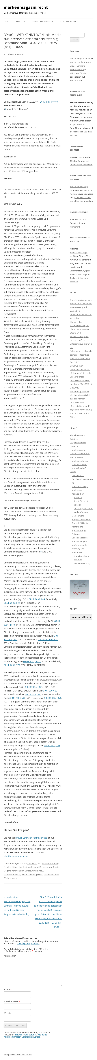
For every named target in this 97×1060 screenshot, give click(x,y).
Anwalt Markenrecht (42, 21)
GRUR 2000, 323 (33, 694)
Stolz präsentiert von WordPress (18, 1054)
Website (8, 1013)
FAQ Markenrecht (78, 442)
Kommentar (10, 955)
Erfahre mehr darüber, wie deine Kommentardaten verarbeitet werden (25, 1035)
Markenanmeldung (12, 874)
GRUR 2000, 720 (17, 698)
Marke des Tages (80, 461)
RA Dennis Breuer (50, 863)
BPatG (40, 870)
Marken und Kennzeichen (40, 867)
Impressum (21, 21)
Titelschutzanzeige (78, 252)
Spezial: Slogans (79, 541)
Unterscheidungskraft (32, 874)
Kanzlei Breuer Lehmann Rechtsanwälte (80, 66)
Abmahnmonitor (77, 435)
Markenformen (81, 512)
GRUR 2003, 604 (12, 602)
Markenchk (75, 226)
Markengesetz (78, 450)
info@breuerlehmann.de (15, 856)
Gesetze (74, 446)
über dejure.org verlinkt (28, 943)
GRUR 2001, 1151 (32, 661)
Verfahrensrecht (79, 545)
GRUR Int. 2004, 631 (48, 639)
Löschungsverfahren (83, 508)
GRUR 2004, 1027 (33, 687)
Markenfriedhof (79, 464)
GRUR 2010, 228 (52, 745)
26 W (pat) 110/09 (49, 101)
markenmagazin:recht (26, 7)
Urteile (73, 471)
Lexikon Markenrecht (80, 453)
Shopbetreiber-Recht (81, 519)
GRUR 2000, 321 (50, 690)
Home (6, 21)
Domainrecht (78, 475)
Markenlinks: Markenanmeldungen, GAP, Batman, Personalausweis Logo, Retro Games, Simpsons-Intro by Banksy (17, 906)
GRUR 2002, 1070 (52, 698)
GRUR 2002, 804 (37, 599)
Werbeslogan (10, 878)
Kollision (77, 504)
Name (8, 989)
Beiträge (74, 439)
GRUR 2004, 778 (12, 665)
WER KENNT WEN (51, 874)
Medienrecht (78, 515)
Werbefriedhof (79, 468)
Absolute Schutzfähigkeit (15, 867)
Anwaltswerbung (81, 556)
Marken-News (76, 457)
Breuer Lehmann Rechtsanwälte (31, 837)
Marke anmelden (68, 21)
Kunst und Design (80, 486)
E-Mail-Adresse (12, 1001)
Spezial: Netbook (80, 537)
